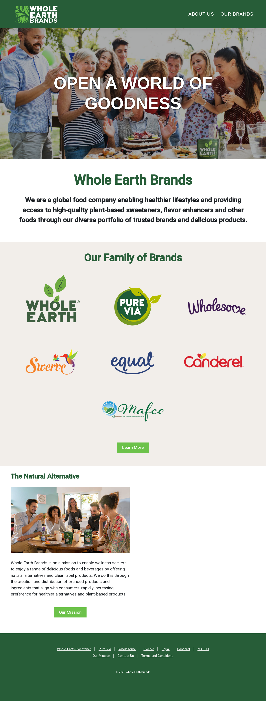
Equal (166, 649)
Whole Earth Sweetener (74, 649)
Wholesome (127, 649)
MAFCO (203, 649)
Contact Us (126, 656)
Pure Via (105, 649)
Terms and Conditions (157, 656)
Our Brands (237, 14)
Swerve (149, 649)
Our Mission (70, 612)
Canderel (183, 649)
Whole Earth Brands (138, 672)
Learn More (133, 447)
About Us (201, 14)
